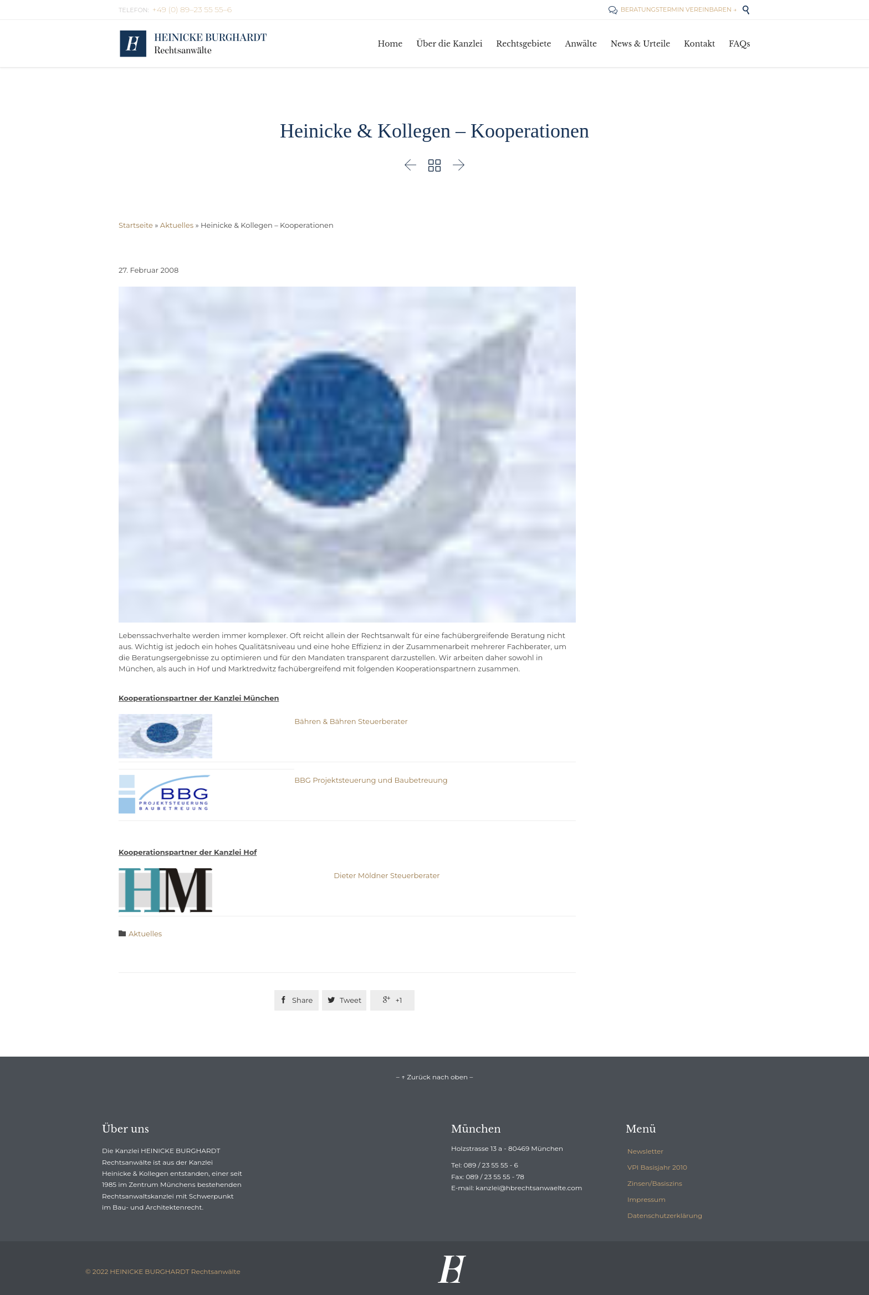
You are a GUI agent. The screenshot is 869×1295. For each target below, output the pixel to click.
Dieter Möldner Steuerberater (386, 875)
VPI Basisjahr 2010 (657, 1167)
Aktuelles (176, 225)
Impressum (646, 1199)
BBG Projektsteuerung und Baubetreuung (371, 780)
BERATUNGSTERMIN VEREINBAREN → (673, 9)
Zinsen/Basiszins (654, 1183)
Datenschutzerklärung (664, 1215)
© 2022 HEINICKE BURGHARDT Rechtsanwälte (163, 1271)
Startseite (136, 225)
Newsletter (645, 1151)
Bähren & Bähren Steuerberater (351, 721)
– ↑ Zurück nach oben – (434, 1077)
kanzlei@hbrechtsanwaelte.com (529, 1188)
